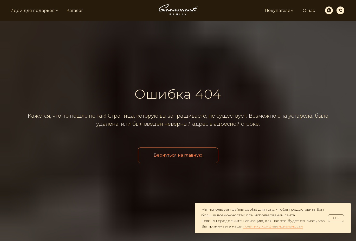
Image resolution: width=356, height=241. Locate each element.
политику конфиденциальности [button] (273, 226)
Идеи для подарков (32, 10)
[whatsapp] (329, 10)
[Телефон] (340, 10)
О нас (309, 10)
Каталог (75, 10)
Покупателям (279, 10)
